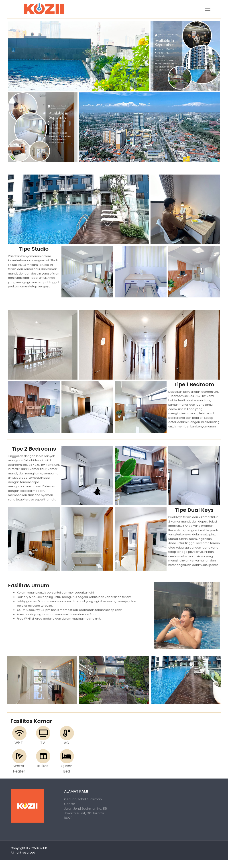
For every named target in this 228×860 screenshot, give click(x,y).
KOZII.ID (42, 848)
